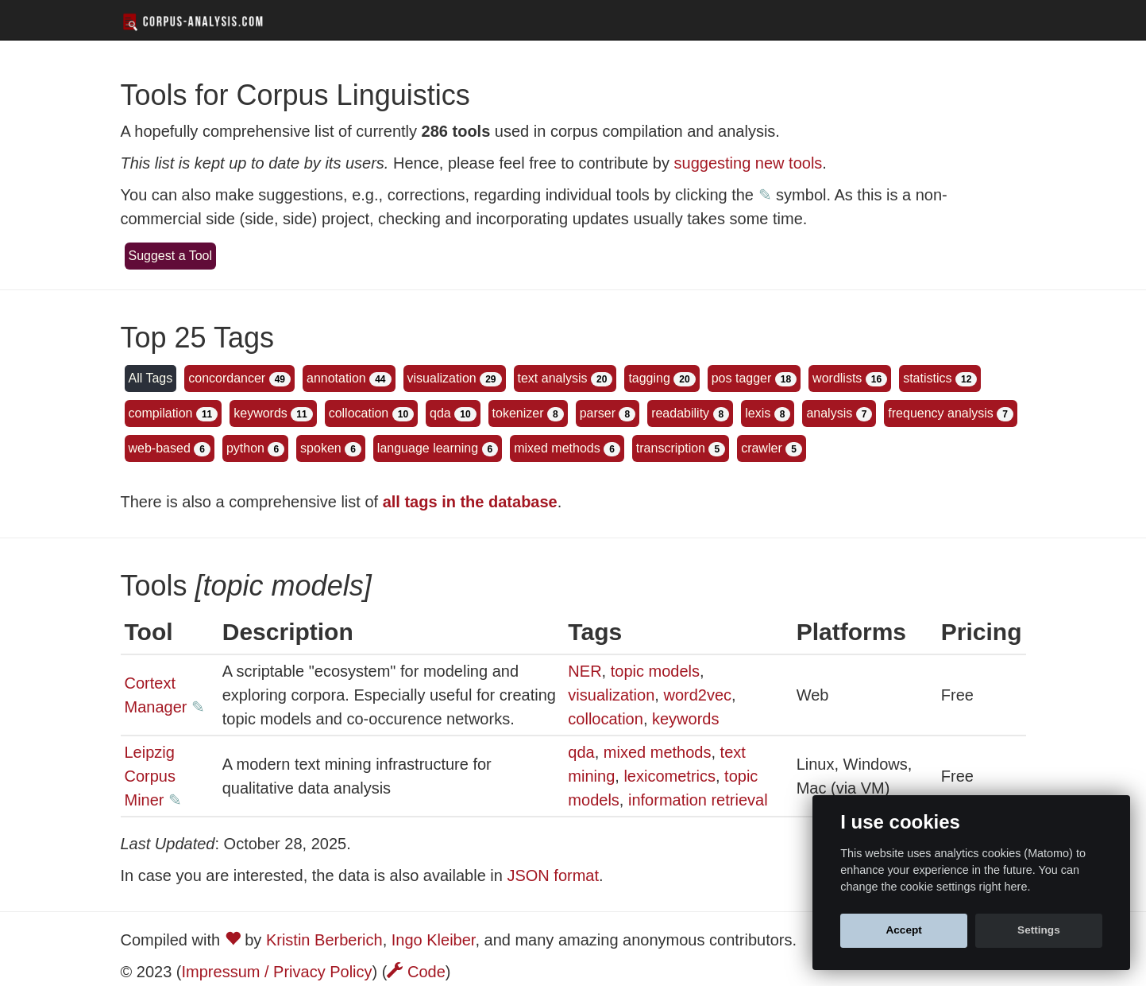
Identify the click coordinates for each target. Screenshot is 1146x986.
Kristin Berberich (324, 940)
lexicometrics (669, 776)
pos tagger (742, 378)
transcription (670, 448)
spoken (320, 448)
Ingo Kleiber (434, 940)
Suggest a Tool (171, 255)
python (245, 448)
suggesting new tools (748, 163)
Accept (903, 930)
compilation (161, 413)
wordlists (837, 378)
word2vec (697, 695)
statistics (927, 378)
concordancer (226, 378)
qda (440, 413)
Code (416, 971)
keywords (260, 413)
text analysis (553, 378)
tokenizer (518, 413)
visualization (442, 378)
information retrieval (698, 800)
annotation (336, 378)
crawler (761, 448)
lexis (757, 413)
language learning (427, 448)
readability (680, 413)
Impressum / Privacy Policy (277, 971)
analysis (829, 413)
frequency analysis (941, 413)
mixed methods (557, 448)
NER (584, 671)
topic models (655, 671)
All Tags (151, 378)
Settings (1038, 930)
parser (597, 413)
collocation (359, 413)
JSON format (553, 875)
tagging (649, 378)
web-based (160, 448)
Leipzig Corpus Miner (150, 776)
